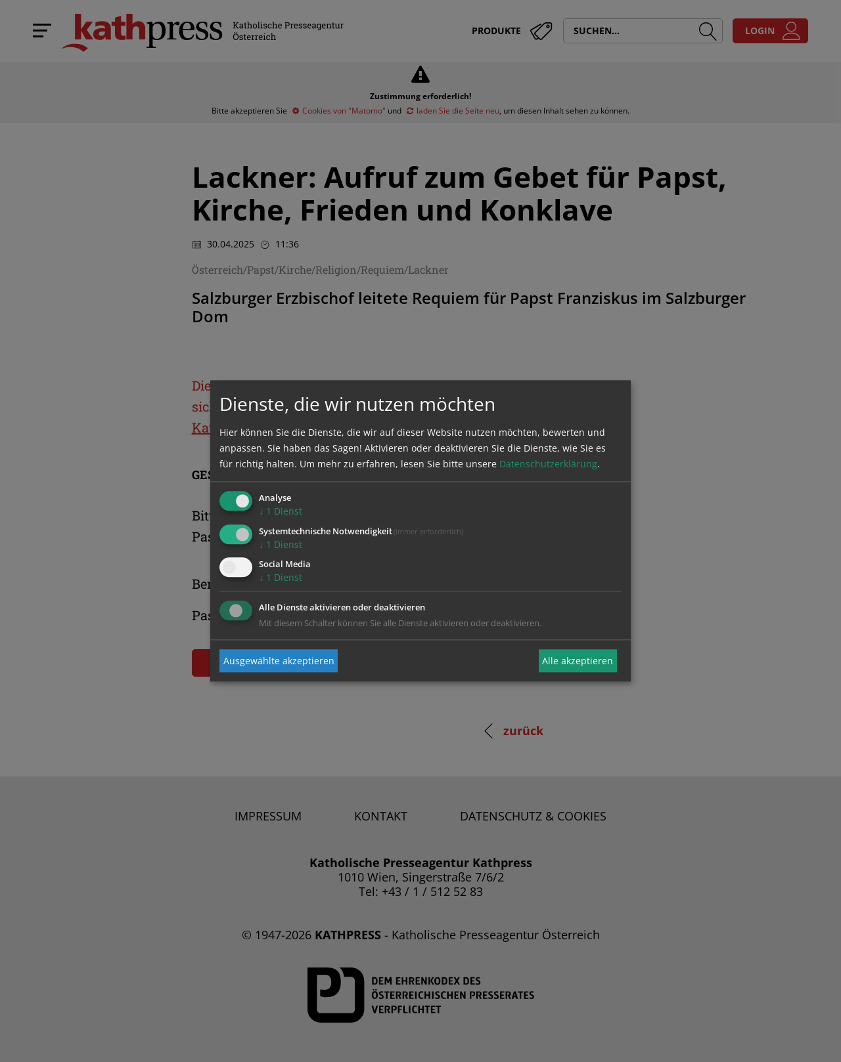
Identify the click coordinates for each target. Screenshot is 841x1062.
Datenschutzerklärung (548, 463)
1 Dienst (280, 511)
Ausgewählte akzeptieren (278, 660)
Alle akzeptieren (577, 660)
